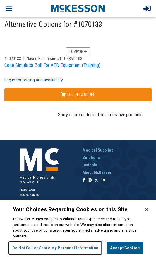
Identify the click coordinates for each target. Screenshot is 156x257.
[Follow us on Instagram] (90, 180)
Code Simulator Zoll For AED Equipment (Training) (52, 65)
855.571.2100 (29, 182)
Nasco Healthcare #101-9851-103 (54, 58)
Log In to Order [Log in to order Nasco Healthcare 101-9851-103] (78, 94)
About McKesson (97, 172)
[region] (78, 228)
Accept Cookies (125, 248)
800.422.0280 (29, 195)
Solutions (91, 157)
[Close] (146, 209)
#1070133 (12, 58)
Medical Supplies (98, 150)
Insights (90, 164)
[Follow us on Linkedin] (103, 180)
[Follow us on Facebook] (84, 180)
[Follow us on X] (97, 180)
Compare (78, 52)
